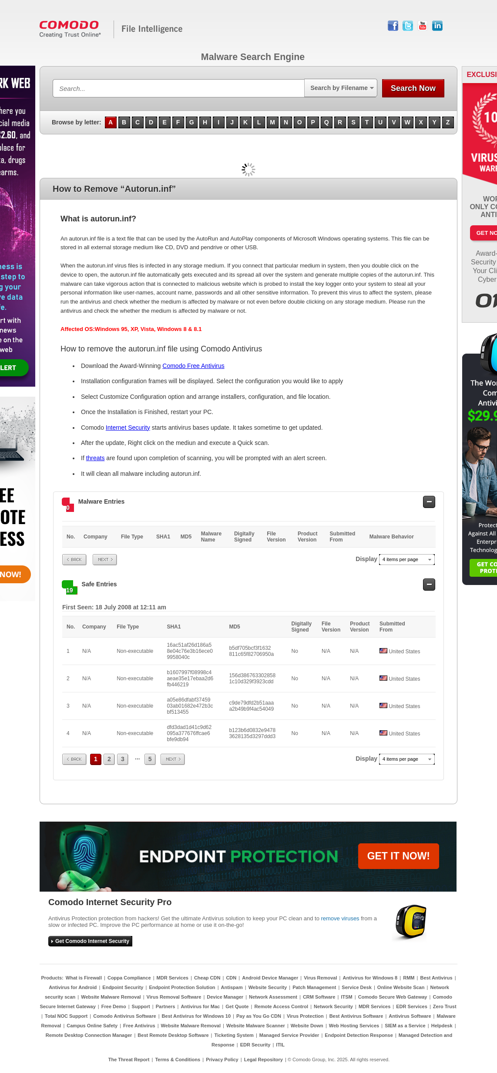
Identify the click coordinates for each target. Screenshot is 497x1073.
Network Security (333, 1006)
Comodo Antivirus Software (124, 1016)
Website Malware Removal (111, 996)
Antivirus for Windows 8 (370, 977)
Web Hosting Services (354, 1025)
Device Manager (225, 996)
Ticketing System (234, 1035)
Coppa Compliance (129, 977)
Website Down (307, 1025)
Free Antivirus (139, 1025)
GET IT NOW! (398, 856)
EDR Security (255, 1044)
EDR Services (411, 1006)
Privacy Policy (222, 1059)
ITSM (346, 996)
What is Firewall (84, 977)
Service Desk (357, 987)
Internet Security (128, 427)
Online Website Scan (401, 987)
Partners (165, 1006)
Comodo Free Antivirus (193, 365)
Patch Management (314, 987)
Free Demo (113, 1006)
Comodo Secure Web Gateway (392, 996)
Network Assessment (273, 996)
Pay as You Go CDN (258, 1016)
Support (141, 1006)
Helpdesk (442, 1025)
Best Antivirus (436, 977)
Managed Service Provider (289, 1035)
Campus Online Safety (92, 1025)
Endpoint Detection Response (359, 1035)
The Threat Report (129, 1059)
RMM (408, 977)
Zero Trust (445, 1006)
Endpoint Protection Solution (182, 987)
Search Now (413, 88)
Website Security (267, 987)
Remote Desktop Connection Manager (89, 1035)
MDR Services (172, 977)
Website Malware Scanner (255, 1025)
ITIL (280, 1044)
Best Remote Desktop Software (173, 1035)
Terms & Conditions (177, 1059)
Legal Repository (263, 1059)
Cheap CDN (207, 977)
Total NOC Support (66, 1016)
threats (95, 458)
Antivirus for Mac (200, 1006)
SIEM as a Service (405, 1025)
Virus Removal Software (174, 996)
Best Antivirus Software (356, 1016)
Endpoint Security (122, 987)
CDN (231, 977)
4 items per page (400, 559)
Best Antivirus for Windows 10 (196, 1016)
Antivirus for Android (73, 987)
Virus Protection (305, 1016)
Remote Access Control (281, 1006)
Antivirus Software (410, 1016)
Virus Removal (320, 977)
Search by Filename (339, 87)
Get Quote (236, 1006)
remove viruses (340, 918)
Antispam (232, 987)
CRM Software (319, 996)
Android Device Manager (270, 977)
